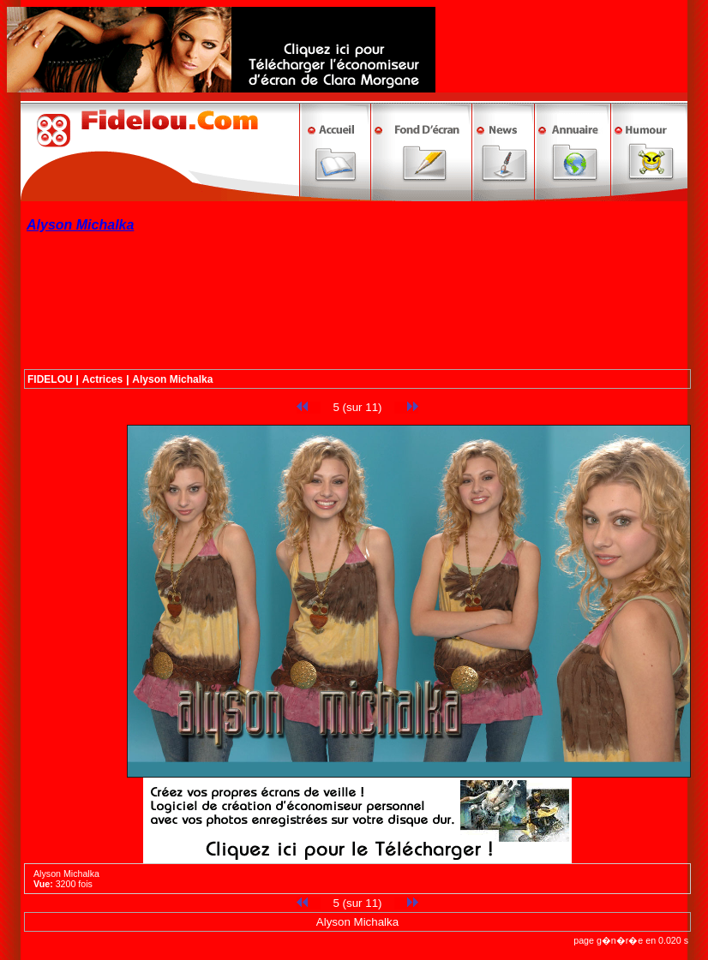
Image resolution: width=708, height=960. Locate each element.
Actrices (102, 379)
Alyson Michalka (172, 379)
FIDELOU (50, 379)
